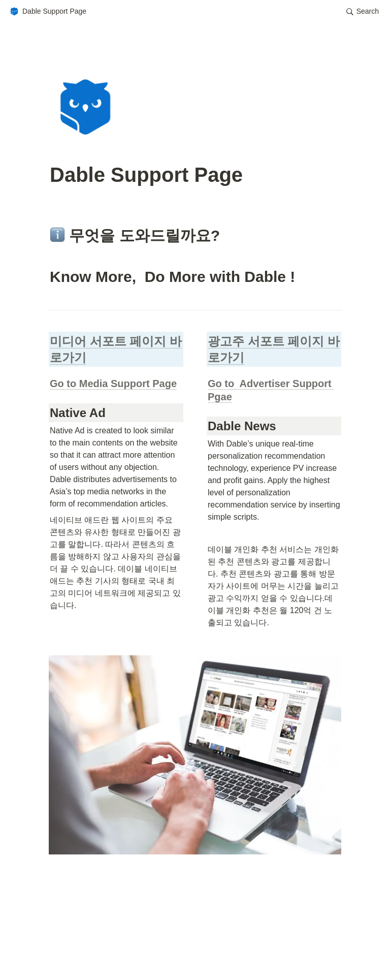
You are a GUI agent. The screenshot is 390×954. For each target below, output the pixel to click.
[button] (47, 12)
